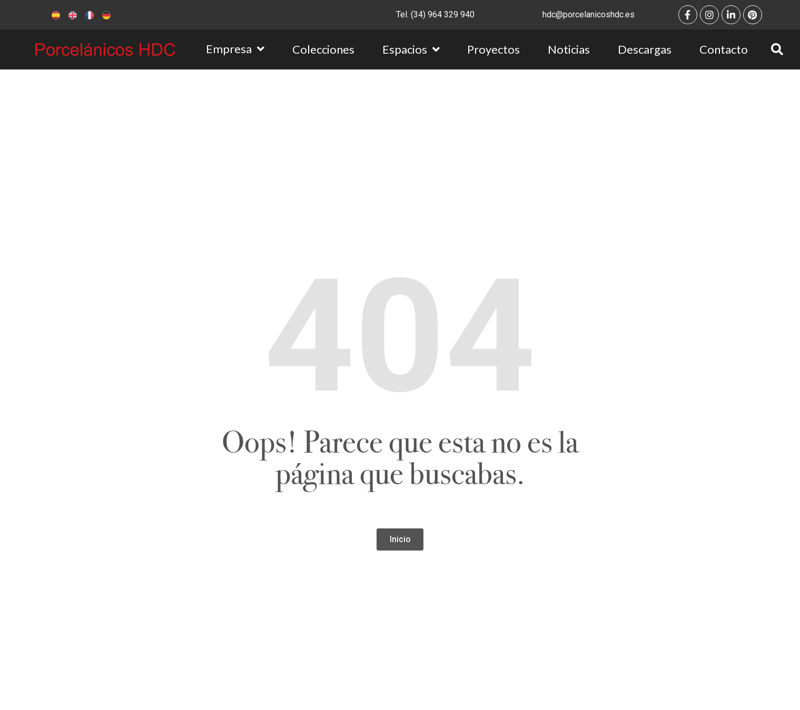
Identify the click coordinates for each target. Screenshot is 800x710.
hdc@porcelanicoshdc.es (588, 14)
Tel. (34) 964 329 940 (435, 14)
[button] (400, 540)
